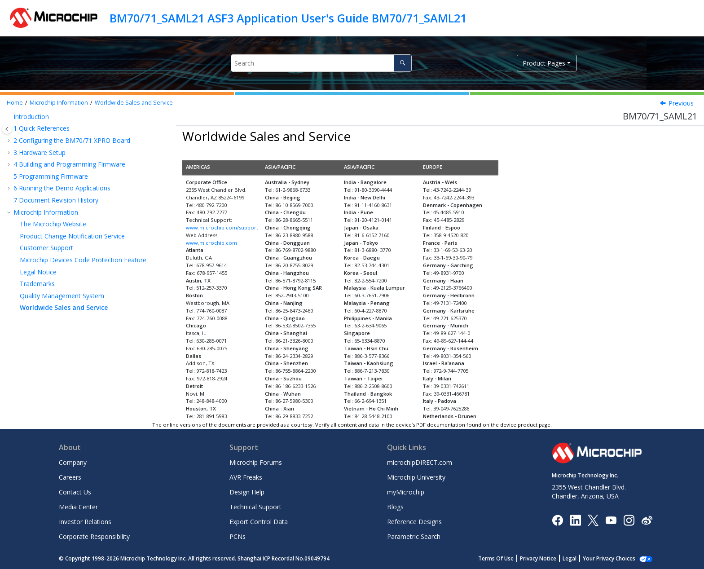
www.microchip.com (211, 242)
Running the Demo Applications (61, 188)
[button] (9, 116)
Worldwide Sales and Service (134, 102)
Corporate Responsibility (94, 536)
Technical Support (255, 507)
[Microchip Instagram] (628, 519)
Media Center (78, 507)
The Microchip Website (53, 224)
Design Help (246, 492)
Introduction (31, 116)
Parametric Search (413, 536)
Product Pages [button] (544, 63)
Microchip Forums (255, 462)
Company (73, 462)
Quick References (41, 128)
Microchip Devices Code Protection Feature (83, 260)
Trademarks (37, 283)
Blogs (395, 507)
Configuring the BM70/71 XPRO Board (71, 140)
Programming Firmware (50, 176)
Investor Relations (85, 521)
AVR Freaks (245, 477)
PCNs (237, 536)
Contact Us (75, 492)
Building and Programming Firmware (69, 164)
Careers (70, 477)
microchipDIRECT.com (419, 462)
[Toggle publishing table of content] (7, 129)
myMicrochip (405, 492)
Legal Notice (38, 272)
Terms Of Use (506, 558)
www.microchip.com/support (222, 227)
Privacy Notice (548, 558)
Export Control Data (258, 521)
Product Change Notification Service (72, 236)
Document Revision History (55, 200)
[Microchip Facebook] (557, 519)
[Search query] (321, 63)
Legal (579, 558)
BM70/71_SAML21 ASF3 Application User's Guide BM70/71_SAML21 (288, 18)
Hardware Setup (39, 152)
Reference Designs (414, 521)
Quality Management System (62, 295)
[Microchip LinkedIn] (575, 519)
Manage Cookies (614, 558)
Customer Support (46, 247)
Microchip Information (59, 102)
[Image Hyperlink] (610, 520)
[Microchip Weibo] (646, 520)
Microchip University (416, 477)
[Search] (402, 63)
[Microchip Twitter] (593, 519)
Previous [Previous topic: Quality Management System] (681, 103)
